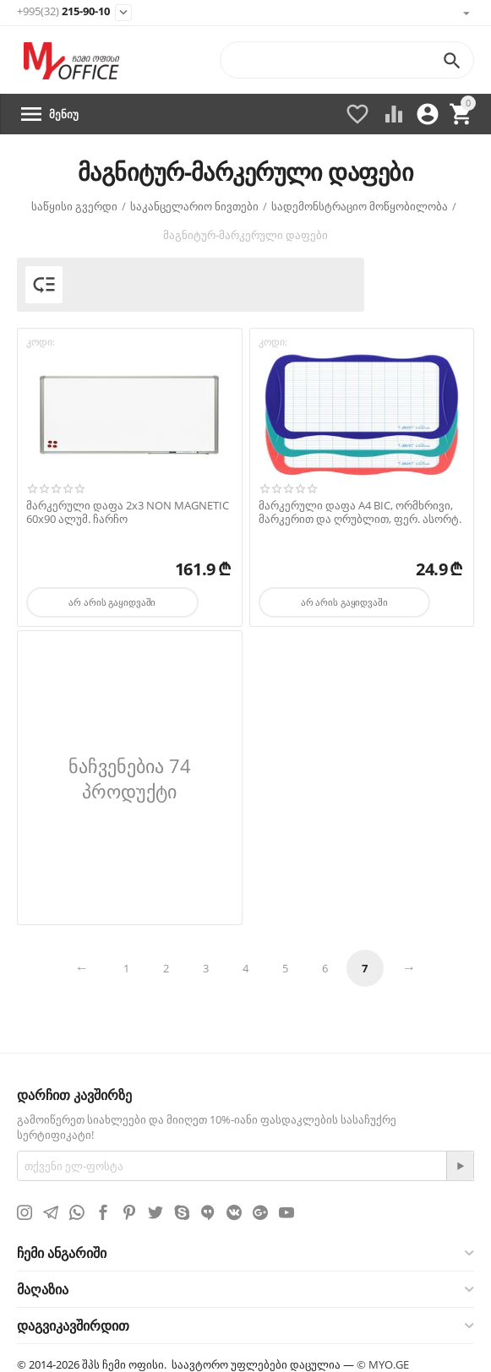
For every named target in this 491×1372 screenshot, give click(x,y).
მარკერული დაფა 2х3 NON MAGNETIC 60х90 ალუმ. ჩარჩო (127, 512)
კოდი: (40, 342)
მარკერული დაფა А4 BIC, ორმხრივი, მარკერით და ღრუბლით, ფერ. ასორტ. (360, 512)
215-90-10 (63, 12)
